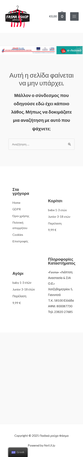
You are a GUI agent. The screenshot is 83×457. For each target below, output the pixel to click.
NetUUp (49, 445)
